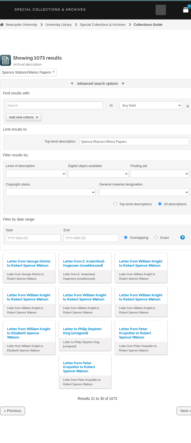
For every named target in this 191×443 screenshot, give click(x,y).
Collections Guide (148, 25)
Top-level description (60, 141)
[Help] (181, 237)
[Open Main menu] (173, 10)
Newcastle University (21, 25)
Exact (162, 238)
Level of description (20, 166)
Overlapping (136, 238)
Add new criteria (23, 117)
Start (9, 230)
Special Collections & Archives (50, 9)
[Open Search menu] (161, 10)
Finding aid (139, 166)
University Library (58, 25)
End (67, 230)
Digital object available (85, 166)
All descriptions (172, 204)
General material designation (121, 184)
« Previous (12, 411)
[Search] (54, 105)
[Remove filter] (53, 72)
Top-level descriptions (132, 204)
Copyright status (18, 184)
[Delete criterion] (185, 105)
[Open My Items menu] (186, 10)
